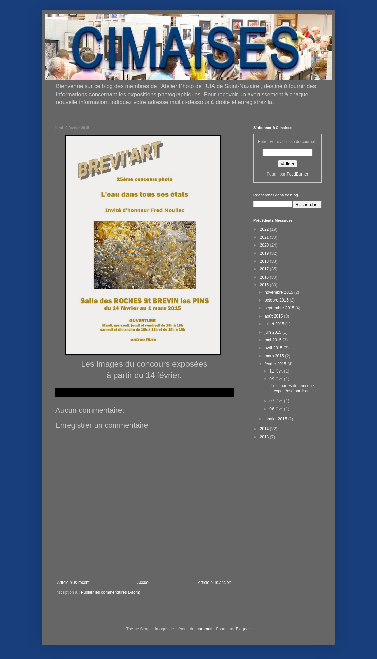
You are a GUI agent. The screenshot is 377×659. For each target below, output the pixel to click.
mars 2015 (275, 356)
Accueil (144, 582)
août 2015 (274, 316)
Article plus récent (73, 582)
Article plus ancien (214, 582)
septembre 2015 (280, 308)
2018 (265, 261)
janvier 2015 (276, 419)
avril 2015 (274, 348)
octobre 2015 (277, 300)
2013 (265, 437)
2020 (265, 245)
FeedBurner (297, 174)
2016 (265, 277)
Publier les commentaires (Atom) (110, 592)
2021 (265, 237)
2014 (265, 428)
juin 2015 (273, 332)
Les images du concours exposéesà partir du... (291, 388)
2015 (265, 285)
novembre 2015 (279, 292)
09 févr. (276, 379)
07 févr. (276, 400)
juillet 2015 (275, 324)
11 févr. (276, 371)
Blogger (243, 629)
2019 (265, 253)
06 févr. (276, 409)
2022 (265, 229)
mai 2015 (274, 340)
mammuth (204, 629)
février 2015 (276, 364)
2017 (265, 269)
